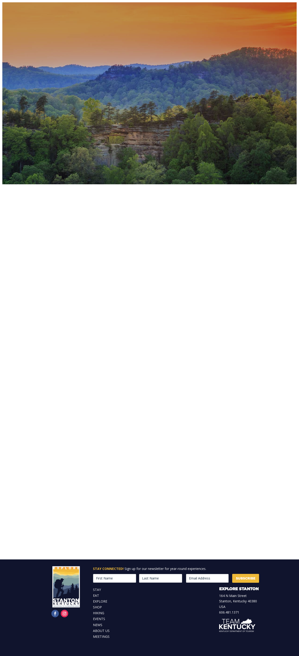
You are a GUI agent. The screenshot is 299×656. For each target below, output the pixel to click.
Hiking (98, 613)
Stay (97, 589)
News (97, 625)
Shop (97, 607)
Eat (96, 595)
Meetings (101, 636)
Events (99, 619)
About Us (101, 630)
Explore (100, 601)
